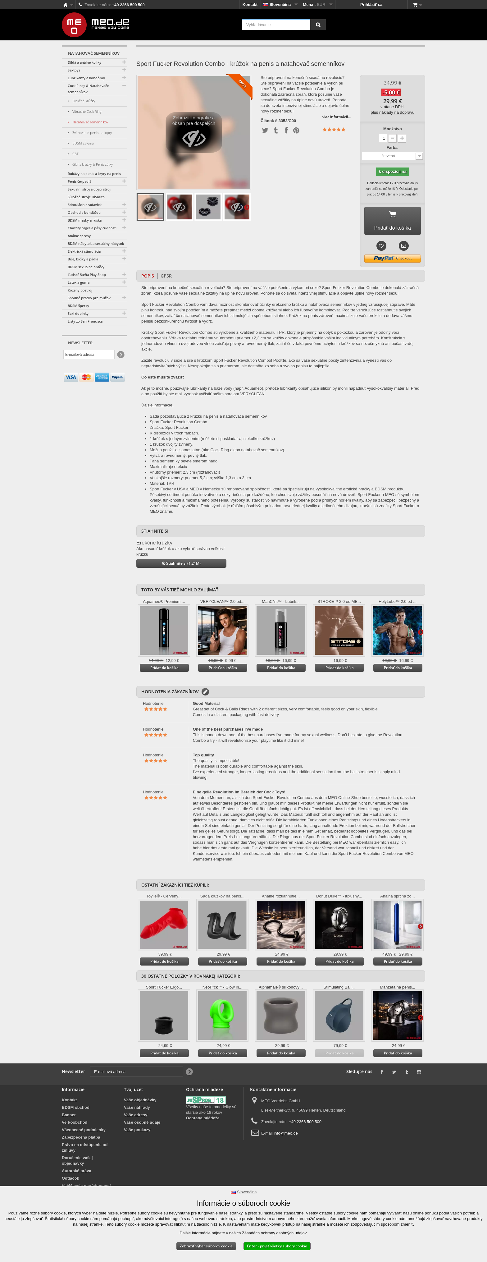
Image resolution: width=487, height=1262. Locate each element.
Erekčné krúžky (83, 101)
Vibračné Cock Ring (86, 111)
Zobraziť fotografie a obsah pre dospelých (193, 134)
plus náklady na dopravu (393, 112)
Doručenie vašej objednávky (77, 1163)
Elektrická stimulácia (84, 251)
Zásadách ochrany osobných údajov (274, 1233)
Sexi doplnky (78, 313)
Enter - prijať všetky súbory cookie (277, 1246)
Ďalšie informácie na (247, 207)
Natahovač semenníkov (89, 122)
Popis (147, 278)
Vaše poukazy (137, 1132)
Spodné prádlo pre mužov (89, 298)
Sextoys (74, 70)
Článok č (269, 121)
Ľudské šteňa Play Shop (87, 274)
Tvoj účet (133, 1091)
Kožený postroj (80, 290)
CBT (75, 153)
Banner (69, 1117)
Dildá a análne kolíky (84, 62)
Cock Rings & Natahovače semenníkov (88, 88)
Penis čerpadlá (79, 181)
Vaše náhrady (137, 1109)
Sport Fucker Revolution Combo (178, 424)
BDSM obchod (75, 1109)
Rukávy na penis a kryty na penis (94, 173)
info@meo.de (286, 1135)
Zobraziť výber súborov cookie (206, 1246)
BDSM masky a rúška (85, 220)
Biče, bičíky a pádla (83, 259)
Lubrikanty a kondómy (86, 78)
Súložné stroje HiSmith (86, 197)
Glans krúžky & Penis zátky (92, 164)
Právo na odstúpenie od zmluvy (84, 1150)
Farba (392, 147)
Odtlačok (70, 1180)
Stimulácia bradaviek (85, 204)
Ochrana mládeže (203, 1120)
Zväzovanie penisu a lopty (91, 132)
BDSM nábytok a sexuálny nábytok (96, 243)
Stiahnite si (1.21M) (181, 565)
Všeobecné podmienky (84, 1132)
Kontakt (250, 4)
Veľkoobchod (74, 1124)
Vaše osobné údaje (142, 1124)
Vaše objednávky (140, 1102)
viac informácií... (336, 116)
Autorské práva (76, 1173)
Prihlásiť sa (371, 4)
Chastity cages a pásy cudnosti (92, 228)
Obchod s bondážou (84, 212)
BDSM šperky (78, 305)
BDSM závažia (82, 143)
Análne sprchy (79, 235)
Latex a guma (78, 282)
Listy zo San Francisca (85, 321)
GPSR (166, 278)
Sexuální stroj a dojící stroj (89, 189)
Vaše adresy (135, 1117)
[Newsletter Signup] (120, 355)
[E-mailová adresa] (89, 354)
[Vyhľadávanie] (318, 24)
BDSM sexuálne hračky (86, 266)
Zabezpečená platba (81, 1139)
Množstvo (392, 128)
